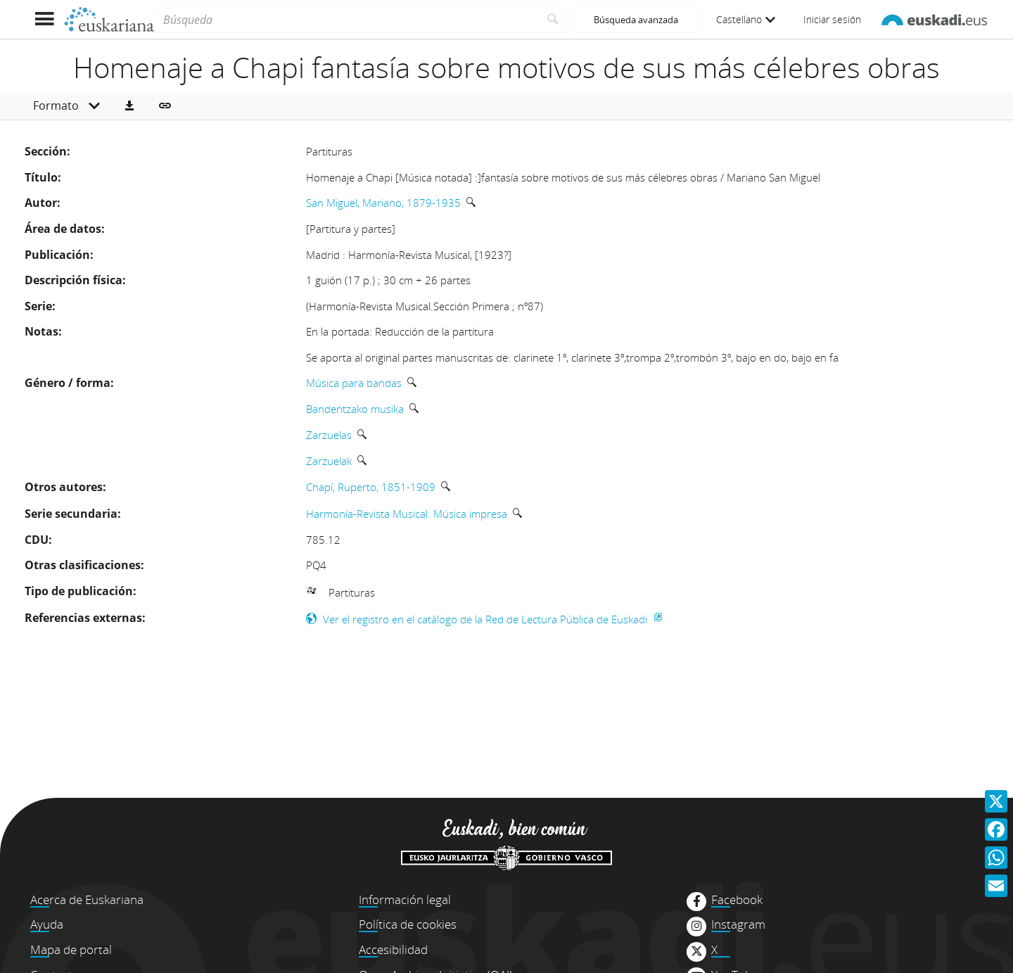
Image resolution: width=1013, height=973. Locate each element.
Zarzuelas (329, 435)
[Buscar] (553, 19)
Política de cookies (408, 924)
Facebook (737, 899)
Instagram (738, 924)
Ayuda (46, 924)
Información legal (405, 899)
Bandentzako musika (355, 409)
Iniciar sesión (832, 19)
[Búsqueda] (346, 19)
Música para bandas (354, 383)
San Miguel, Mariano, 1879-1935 (383, 203)
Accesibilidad (393, 949)
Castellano (745, 19)
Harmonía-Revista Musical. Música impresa (406, 514)
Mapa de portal (71, 949)
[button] (129, 106)
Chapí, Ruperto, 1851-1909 (370, 487)
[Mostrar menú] (44, 19)
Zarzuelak (329, 461)
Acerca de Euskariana (87, 899)
